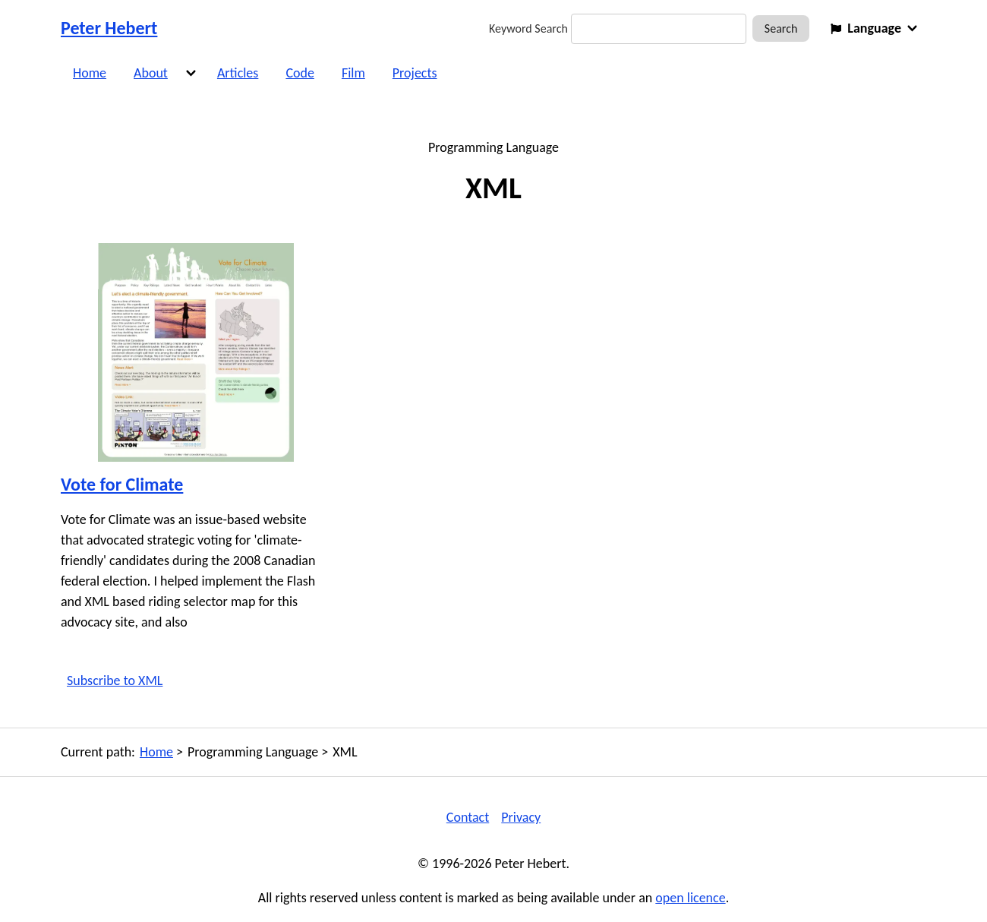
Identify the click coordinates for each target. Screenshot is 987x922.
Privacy (521, 817)
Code (299, 73)
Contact (467, 817)
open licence (690, 897)
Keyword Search (528, 28)
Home (89, 73)
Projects (415, 73)
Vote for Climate (122, 484)
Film (353, 73)
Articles (237, 73)
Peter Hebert (109, 28)
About (151, 73)
